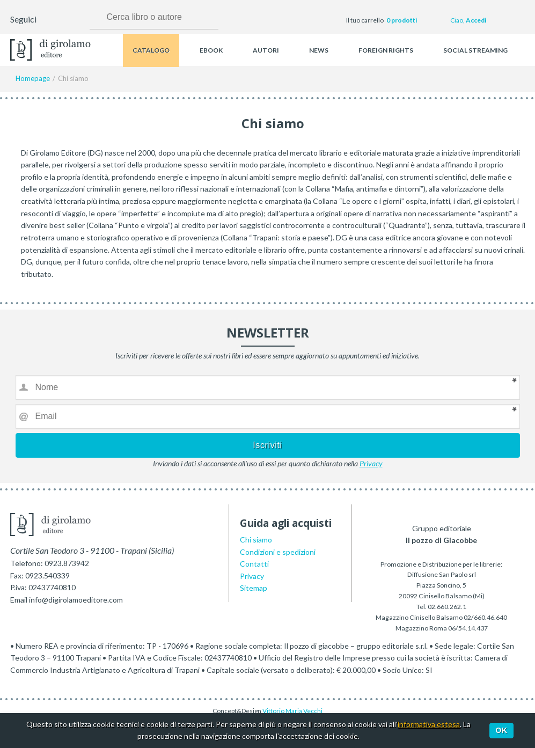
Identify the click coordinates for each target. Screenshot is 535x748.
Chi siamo (256, 539)
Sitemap (253, 587)
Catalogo (151, 50)
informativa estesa (429, 724)
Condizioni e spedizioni (278, 551)
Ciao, (468, 20)
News (318, 50)
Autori (266, 50)
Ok (502, 730)
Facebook (46, 20)
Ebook (211, 50)
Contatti (254, 563)
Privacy (371, 463)
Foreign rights (385, 50)
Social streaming (475, 50)
